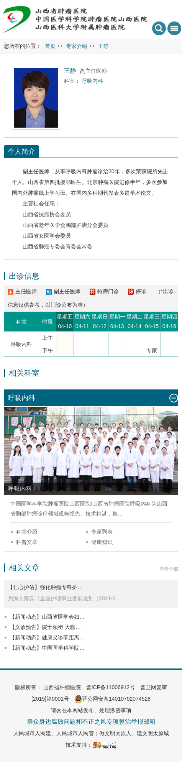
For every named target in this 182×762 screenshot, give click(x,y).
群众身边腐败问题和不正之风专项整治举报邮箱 (91, 721)
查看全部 (169, 569)
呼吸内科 (76, 171)
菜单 (172, 31)
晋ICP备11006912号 (110, 687)
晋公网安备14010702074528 (112, 699)
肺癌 (44, 246)
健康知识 (102, 542)
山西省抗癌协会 (41, 214)
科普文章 (27, 542)
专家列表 (102, 532)
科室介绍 (27, 532)
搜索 (159, 28)
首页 (50, 46)
